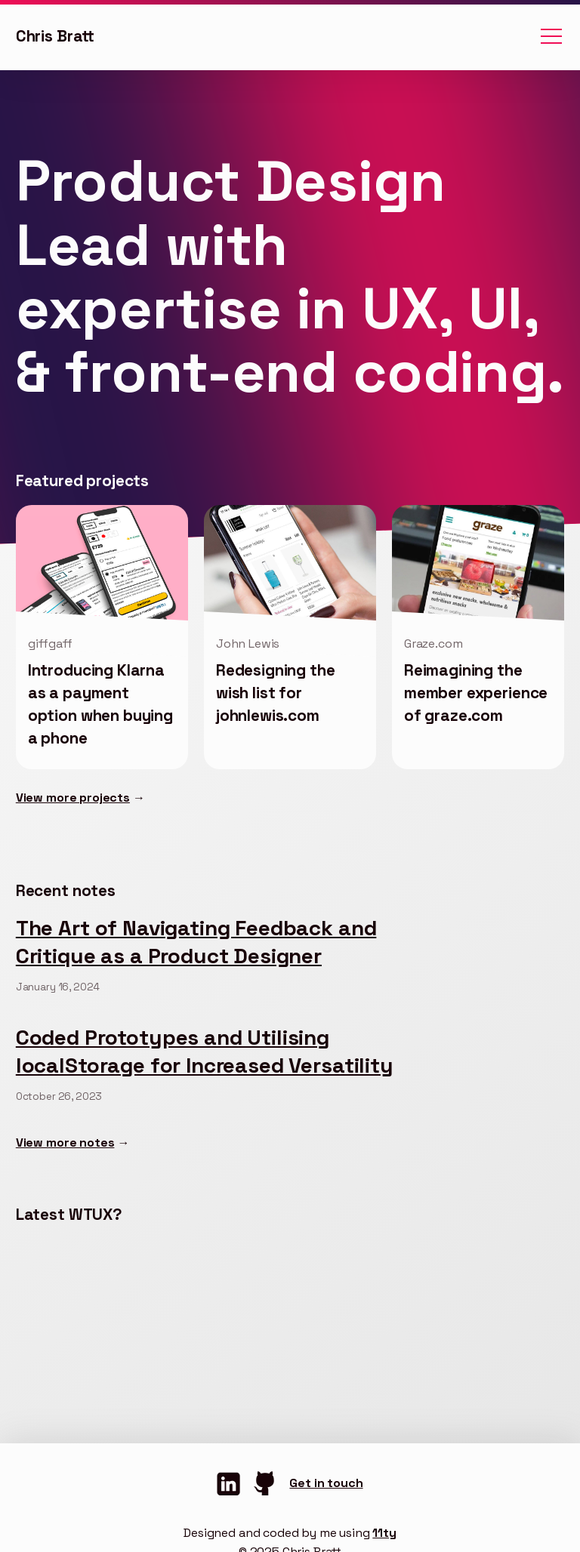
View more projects (73, 797)
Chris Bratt (55, 36)
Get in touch (325, 1483)
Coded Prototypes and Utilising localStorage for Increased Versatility (204, 1051)
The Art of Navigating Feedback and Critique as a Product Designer (196, 941)
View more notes (65, 1142)
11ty (384, 1533)
